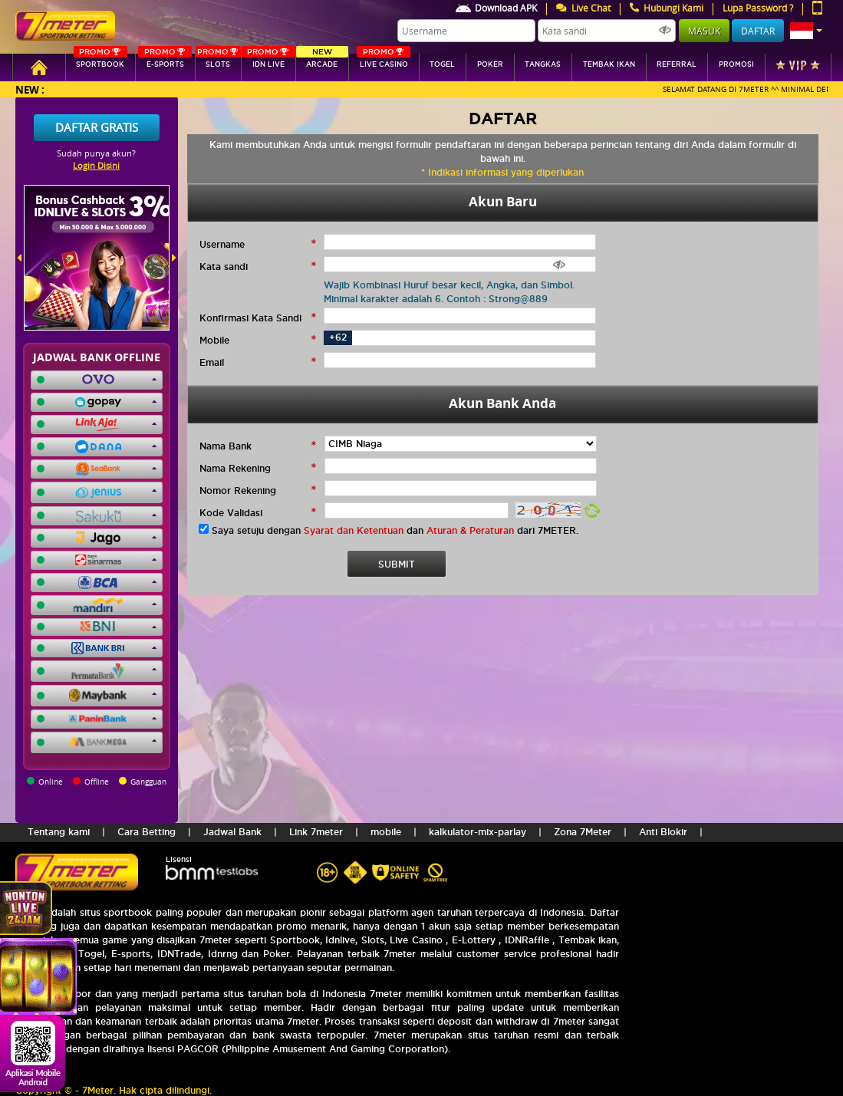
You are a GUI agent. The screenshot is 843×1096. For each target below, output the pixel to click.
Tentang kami (59, 832)
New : (29, 89)
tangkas (543, 64)
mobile (385, 832)
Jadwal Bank (232, 832)
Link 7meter (316, 832)
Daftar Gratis (96, 127)
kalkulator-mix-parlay (477, 832)
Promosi (736, 64)
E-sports (165, 61)
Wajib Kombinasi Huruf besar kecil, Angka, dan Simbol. (449, 285)
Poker (490, 64)
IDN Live (268, 61)
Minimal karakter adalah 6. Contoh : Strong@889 (436, 299)
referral (676, 64)
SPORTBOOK (100, 61)
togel (442, 64)
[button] (806, 30)
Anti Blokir (663, 832)
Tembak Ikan (609, 64)
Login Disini (96, 165)
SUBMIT (396, 564)
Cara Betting (146, 832)
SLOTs (219, 61)
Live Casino (383, 61)
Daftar (758, 31)
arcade (322, 61)
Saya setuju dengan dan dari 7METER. (395, 530)
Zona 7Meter (582, 832)
